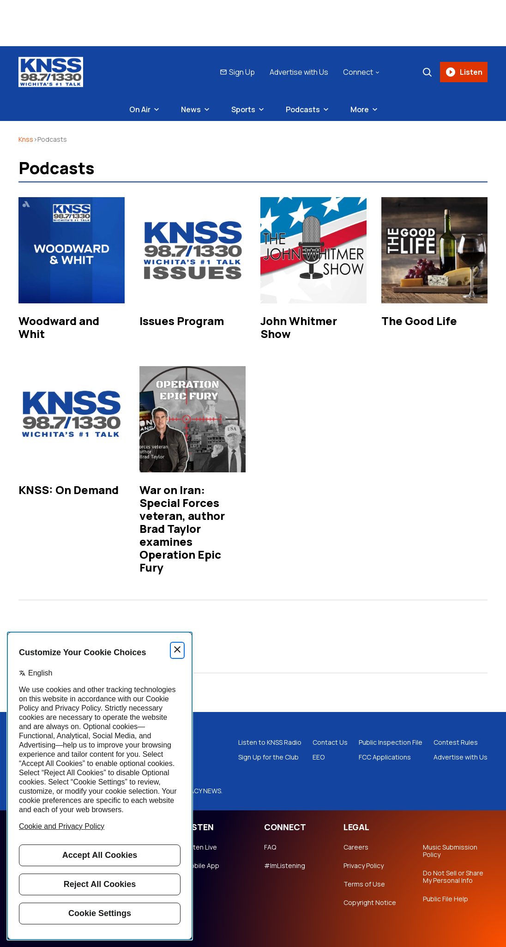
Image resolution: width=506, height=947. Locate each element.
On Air (140, 109)
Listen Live (201, 847)
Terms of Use (364, 884)
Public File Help (445, 899)
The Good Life (419, 320)
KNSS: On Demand (68, 489)
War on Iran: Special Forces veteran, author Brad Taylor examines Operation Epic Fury (182, 528)
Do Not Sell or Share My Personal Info (453, 876)
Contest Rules (456, 742)
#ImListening (284, 865)
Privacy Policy (363, 865)
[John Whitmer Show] (313, 250)
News (191, 109)
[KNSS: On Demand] (71, 419)
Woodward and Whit (58, 327)
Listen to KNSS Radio (269, 742)
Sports (243, 109)
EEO (319, 757)
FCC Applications (385, 757)
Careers (355, 847)
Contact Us (330, 742)
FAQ (270, 847)
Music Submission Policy (450, 851)
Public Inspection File (390, 742)
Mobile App (202, 865)
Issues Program (181, 320)
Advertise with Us (299, 72)
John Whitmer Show (298, 327)
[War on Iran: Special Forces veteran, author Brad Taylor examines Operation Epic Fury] (192, 419)
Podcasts (303, 109)
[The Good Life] (434, 250)
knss (25, 139)
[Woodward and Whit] (71, 250)
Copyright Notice (369, 902)
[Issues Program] (192, 250)
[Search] (427, 72)
